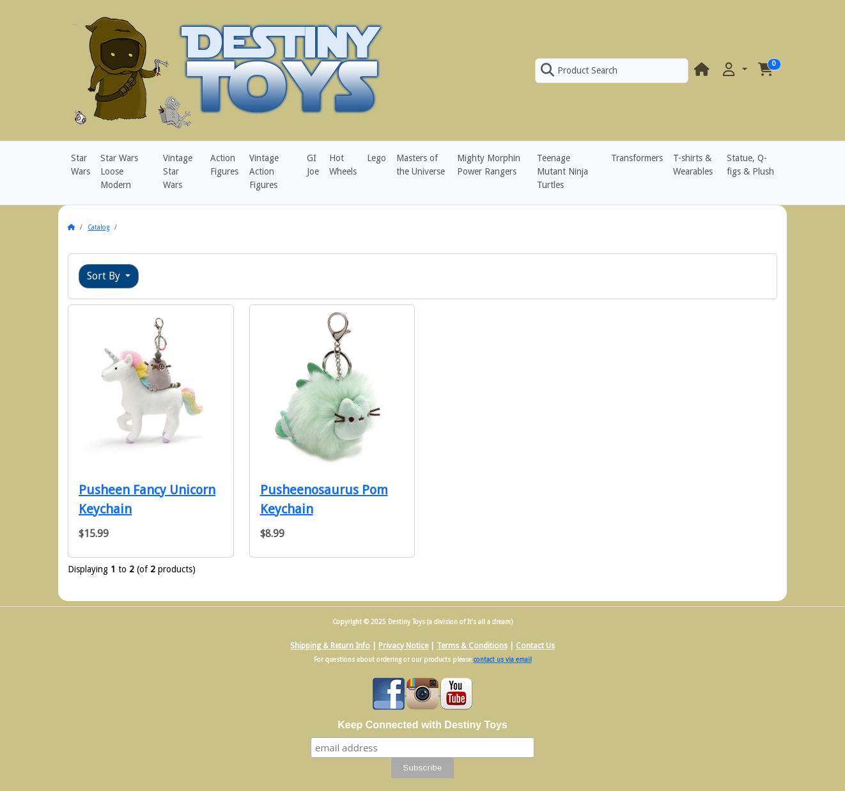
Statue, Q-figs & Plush (750, 164)
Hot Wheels (343, 164)
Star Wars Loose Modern (119, 171)
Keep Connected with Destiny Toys (422, 724)
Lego (376, 158)
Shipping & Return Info (330, 645)
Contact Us (535, 645)
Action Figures (224, 164)
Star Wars (80, 164)
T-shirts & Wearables (693, 164)
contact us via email (503, 659)
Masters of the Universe (420, 164)
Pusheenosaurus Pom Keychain (324, 499)
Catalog (98, 227)
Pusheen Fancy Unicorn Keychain (147, 499)
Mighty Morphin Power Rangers (488, 164)
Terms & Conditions (472, 645)
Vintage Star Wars (177, 171)
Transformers (637, 158)
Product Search (579, 70)
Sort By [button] (105, 276)
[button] (733, 70)
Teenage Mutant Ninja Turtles (562, 171)
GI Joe (313, 164)
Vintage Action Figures (264, 171)
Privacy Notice (403, 645)
